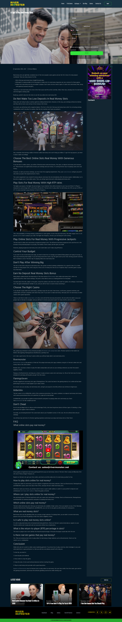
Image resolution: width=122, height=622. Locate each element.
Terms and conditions (92, 47)
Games (91, 3)
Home (62, 3)
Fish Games (70, 3)
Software (77, 3)
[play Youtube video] (48, 450)
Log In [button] (108, 4)
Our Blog (85, 3)
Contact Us (98, 3)
